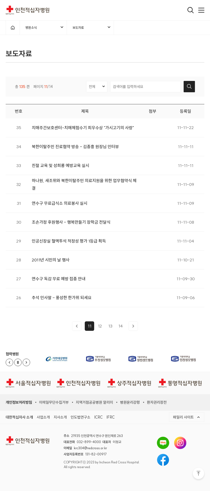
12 (100, 327)
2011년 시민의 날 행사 (50, 261)
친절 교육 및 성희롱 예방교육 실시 (60, 167)
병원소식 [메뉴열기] (44, 27)
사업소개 (43, 417)
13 (110, 327)
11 (89, 327)
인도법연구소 (80, 417)
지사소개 (60, 417)
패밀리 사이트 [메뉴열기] (186, 417)
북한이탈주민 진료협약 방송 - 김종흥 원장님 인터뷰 (75, 148)
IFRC (110, 417)
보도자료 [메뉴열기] (92, 27)
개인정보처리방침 (19, 402)
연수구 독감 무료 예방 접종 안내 (58, 280)
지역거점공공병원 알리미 (94, 402)
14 (120, 327)
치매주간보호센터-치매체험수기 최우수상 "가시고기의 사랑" (83, 129)
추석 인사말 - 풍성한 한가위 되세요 (62, 299)
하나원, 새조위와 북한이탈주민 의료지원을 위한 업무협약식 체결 (84, 186)
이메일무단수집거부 (54, 402)
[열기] (190, 10)
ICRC (98, 417)
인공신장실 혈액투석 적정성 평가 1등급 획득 (69, 242)
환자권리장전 (157, 402)
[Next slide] (26, 362)
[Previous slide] (9, 362)
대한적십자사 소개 (19, 417)
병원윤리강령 (130, 402)
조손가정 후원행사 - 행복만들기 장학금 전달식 (71, 224)
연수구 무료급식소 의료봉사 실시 (59, 205)
